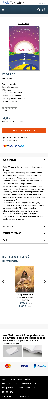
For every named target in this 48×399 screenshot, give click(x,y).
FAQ (3, 387)
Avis (5, 240)
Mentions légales (9, 383)
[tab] (24, 158)
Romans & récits (9, 84)
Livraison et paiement (30, 383)
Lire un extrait (23, 24)
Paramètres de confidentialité (21, 387)
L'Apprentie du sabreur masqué (25, 295)
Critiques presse (12, 233)
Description (9, 160)
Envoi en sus (18, 121)
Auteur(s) (8, 226)
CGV (3, 379)
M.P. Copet (7, 78)
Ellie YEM (25, 300)
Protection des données (19, 379)
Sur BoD (41, 3)
